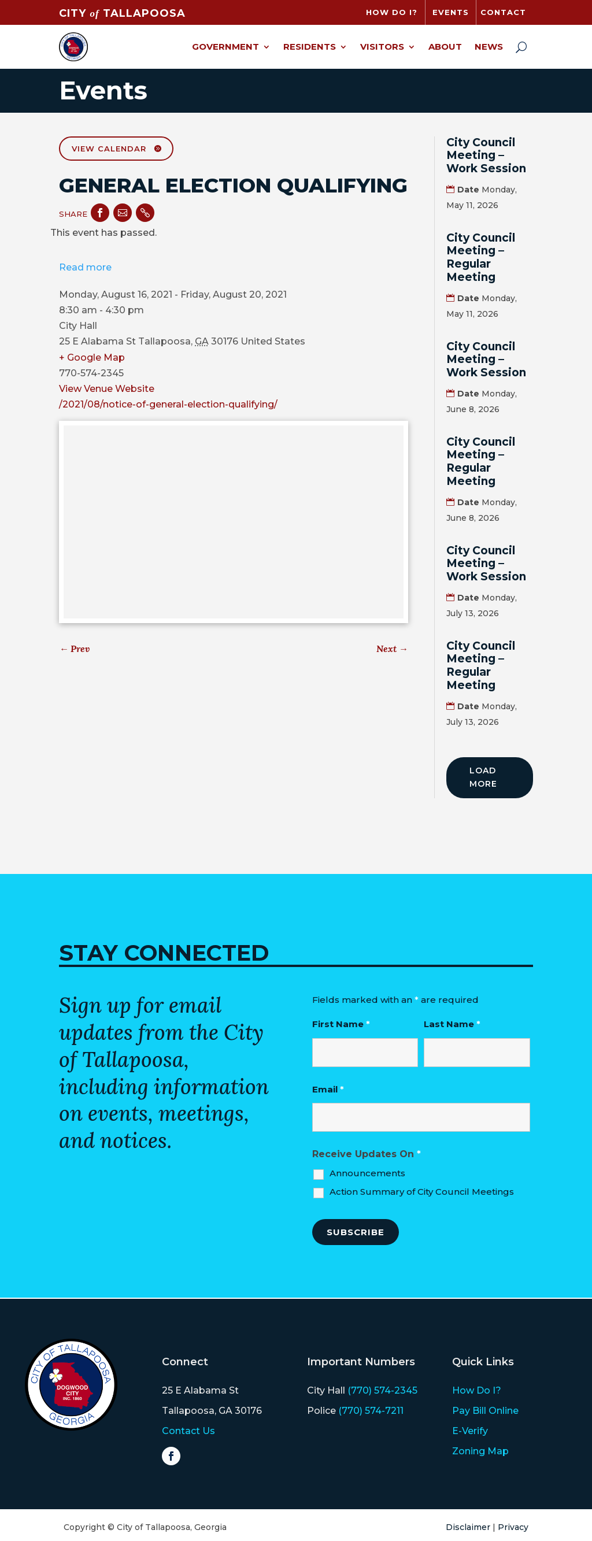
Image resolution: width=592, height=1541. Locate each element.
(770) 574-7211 (371, 1410)
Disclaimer (468, 1527)
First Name (341, 1023)
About (445, 46)
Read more (85, 267)
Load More (483, 777)
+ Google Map (92, 357)
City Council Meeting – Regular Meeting (480, 257)
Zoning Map (480, 1451)
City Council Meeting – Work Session (486, 156)
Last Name (452, 1023)
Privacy (513, 1527)
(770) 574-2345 (382, 1390)
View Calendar (109, 148)
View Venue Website (106, 388)
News (489, 46)
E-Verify (470, 1430)
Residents (309, 46)
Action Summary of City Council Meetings (422, 1191)
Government (225, 46)
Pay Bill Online (485, 1410)
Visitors (382, 46)
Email (328, 1089)
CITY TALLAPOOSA (122, 13)
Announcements (367, 1173)
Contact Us (188, 1430)
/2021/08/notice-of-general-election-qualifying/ (168, 404)
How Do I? (476, 1390)
